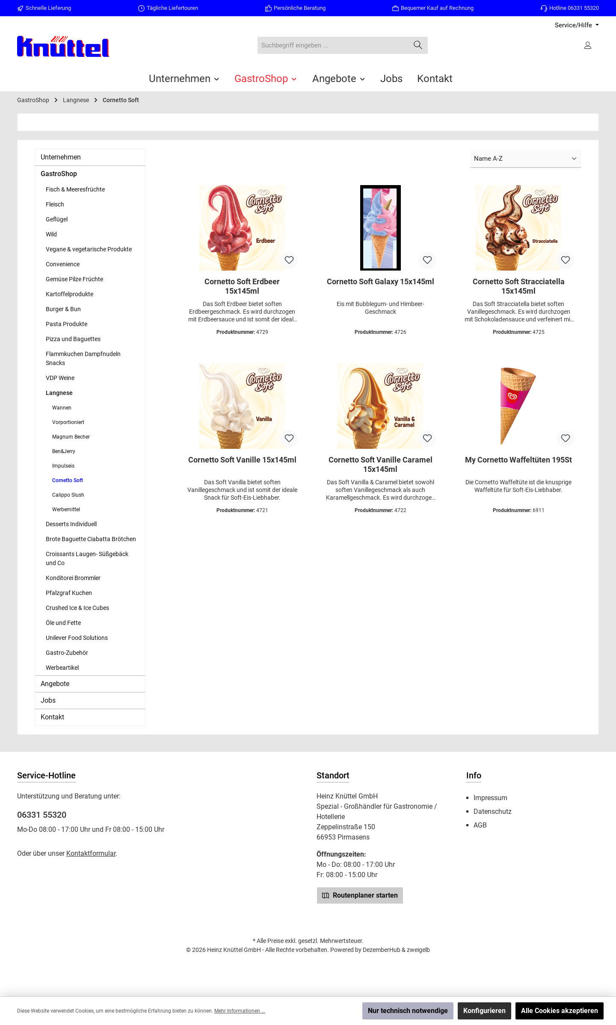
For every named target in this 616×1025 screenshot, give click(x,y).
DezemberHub (381, 949)
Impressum (490, 798)
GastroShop (59, 174)
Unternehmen (61, 157)
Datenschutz (493, 811)
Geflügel (57, 219)
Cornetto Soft (67, 480)
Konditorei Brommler (73, 577)
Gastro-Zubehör (67, 652)
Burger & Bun (63, 309)
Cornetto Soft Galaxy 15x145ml (380, 281)
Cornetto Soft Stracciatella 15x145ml (519, 286)
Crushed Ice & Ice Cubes (77, 607)
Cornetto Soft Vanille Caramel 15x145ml (380, 464)
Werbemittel (66, 509)
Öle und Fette (63, 622)
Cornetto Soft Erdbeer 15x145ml (242, 286)
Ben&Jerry (63, 451)
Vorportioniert (68, 422)
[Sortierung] (525, 159)
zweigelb (418, 949)
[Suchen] (418, 45)
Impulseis (63, 466)
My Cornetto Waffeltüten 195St (518, 459)
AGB (480, 825)
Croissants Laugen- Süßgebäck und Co (87, 558)
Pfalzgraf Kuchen (69, 592)
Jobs (48, 700)
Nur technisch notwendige (408, 1011)
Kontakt (52, 717)
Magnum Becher (71, 437)
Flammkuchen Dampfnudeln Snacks (83, 358)
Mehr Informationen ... (239, 1011)
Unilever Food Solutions (77, 637)
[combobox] (333, 45)
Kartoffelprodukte (69, 294)
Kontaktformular (91, 853)
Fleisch (55, 204)
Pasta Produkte (66, 324)
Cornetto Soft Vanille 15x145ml (242, 459)
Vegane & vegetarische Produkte (89, 249)
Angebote (55, 684)
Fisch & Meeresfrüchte (75, 189)
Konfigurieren (484, 1011)
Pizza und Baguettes (73, 339)
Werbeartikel (62, 667)
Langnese (59, 392)
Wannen (61, 408)
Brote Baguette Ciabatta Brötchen (91, 539)
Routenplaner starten (360, 895)
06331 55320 (41, 815)
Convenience (63, 264)
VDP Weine (60, 377)
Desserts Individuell (71, 524)
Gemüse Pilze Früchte (74, 279)
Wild (51, 234)
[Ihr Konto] (588, 45)
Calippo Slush (68, 495)
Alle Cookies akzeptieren (559, 1011)
